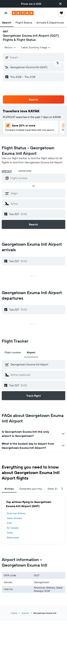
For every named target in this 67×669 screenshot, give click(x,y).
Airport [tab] (31, 352)
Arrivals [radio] (6, 171)
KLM (9, 523)
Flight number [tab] (13, 352)
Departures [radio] (24, 171)
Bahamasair (13, 537)
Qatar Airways (14, 518)
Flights (14, 613)
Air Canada (12, 527)
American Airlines (16, 513)
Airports (25, 613)
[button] (60, 3)
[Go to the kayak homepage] (23, 13)
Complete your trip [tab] (30, 488)
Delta (10, 532)
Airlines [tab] (9, 488)
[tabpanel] (33, 520)
